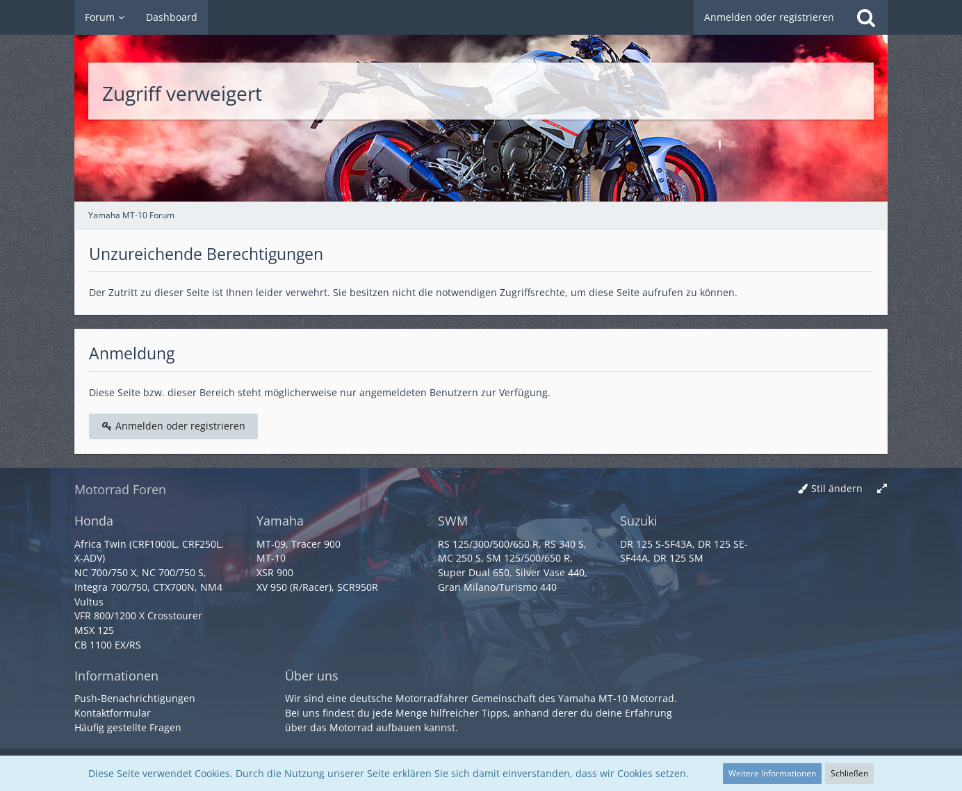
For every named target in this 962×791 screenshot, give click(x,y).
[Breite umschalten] (882, 489)
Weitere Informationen (772, 773)
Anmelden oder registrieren (769, 17)
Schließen (849, 773)
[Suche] (866, 17)
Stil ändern (837, 488)
